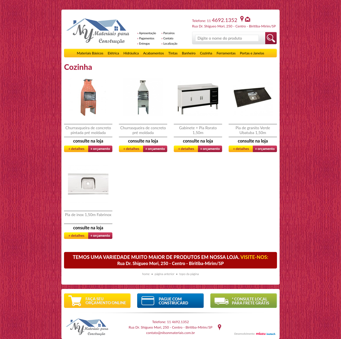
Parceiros (169, 33)
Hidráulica (131, 53)
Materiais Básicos (90, 53)
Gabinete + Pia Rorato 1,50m (198, 130)
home (146, 274)
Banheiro (189, 53)
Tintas (173, 53)
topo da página (189, 274)
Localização (170, 43)
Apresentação (147, 33)
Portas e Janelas (252, 53)
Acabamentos (153, 53)
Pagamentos (146, 38)
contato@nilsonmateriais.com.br (170, 333)
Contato (168, 38)
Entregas (144, 43)
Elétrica (113, 53)
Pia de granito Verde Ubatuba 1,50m (253, 130)
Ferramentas (226, 53)
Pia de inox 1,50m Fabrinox (88, 214)
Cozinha (206, 53)
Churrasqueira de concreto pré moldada (143, 130)
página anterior (164, 274)
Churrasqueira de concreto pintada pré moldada (88, 130)
